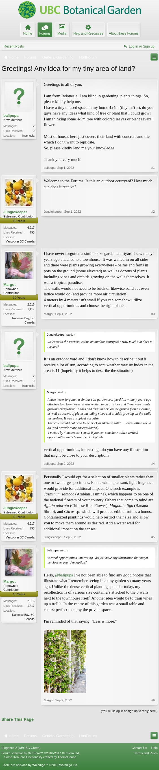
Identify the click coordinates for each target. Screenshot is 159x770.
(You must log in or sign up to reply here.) (129, 711)
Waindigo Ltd (68, 766)
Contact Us (139, 749)
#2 (153, 241)
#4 (153, 464)
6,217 (30, 227)
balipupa (10, 115)
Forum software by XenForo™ (40, 754)
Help (154, 749)
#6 (153, 701)
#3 (153, 322)
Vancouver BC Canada (20, 241)
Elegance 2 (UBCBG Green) (20, 749)
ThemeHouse (67, 758)
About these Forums (123, 33)
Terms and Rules (146, 754)
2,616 (30, 305)
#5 (153, 538)
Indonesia (28, 135)
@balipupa (64, 576)
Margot (9, 285)
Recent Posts (14, 46)
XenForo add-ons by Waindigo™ (25, 766)
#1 (153, 167)
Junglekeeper (15, 212)
